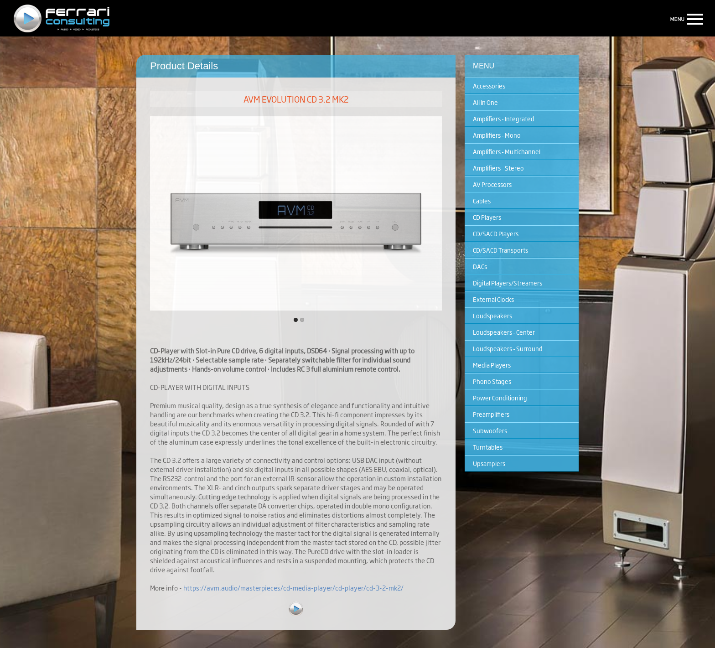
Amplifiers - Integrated (503, 118)
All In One (485, 102)
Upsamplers (489, 463)
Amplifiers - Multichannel (506, 151)
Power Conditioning (500, 397)
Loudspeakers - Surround (508, 348)
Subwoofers (490, 430)
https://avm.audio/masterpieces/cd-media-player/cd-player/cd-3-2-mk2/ (293, 587)
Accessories (489, 85)
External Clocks (493, 299)
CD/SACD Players (495, 233)
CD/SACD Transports (500, 249)
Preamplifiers (491, 414)
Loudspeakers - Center (504, 332)
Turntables (488, 446)
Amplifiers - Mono (497, 135)
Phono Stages (492, 381)
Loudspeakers (492, 315)
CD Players (487, 217)
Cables (482, 200)
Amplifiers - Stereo (498, 167)
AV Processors (492, 184)
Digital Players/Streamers (507, 282)
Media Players (492, 364)
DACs (480, 266)
